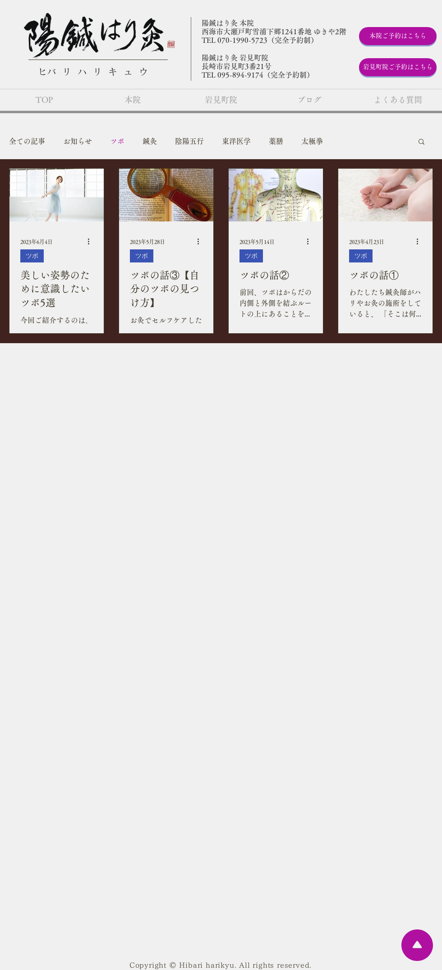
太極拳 (312, 141)
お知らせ (77, 141)
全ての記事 (27, 141)
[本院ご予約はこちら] (398, 36)
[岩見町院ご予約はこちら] (398, 67)
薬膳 (276, 141)
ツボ (117, 141)
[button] (421, 142)
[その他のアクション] (91, 241)
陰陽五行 (189, 141)
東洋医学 (236, 141)
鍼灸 (150, 141)
